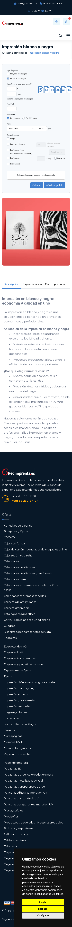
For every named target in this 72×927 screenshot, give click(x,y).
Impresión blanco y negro (20, 688)
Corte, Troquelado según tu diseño (27, 619)
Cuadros (9, 625)
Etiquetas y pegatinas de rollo (23, 664)
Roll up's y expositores (18, 828)
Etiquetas (10, 638)
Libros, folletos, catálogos (20, 724)
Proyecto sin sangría (18, 78)
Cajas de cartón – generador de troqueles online (35, 549)
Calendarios (11, 561)
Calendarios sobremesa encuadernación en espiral (32, 588)
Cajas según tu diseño (18, 555)
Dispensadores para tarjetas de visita (27, 631)
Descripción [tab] (11, 284)
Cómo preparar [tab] (55, 284)
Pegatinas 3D (12, 768)
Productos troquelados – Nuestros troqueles (33, 822)
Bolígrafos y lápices (16, 531)
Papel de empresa (16, 762)
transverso (61, 158)
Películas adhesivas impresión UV (25, 792)
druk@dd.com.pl (25, 3)
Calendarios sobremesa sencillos (25, 596)
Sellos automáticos (16, 834)
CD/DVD (9, 537)
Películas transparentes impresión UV (28, 804)
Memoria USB (13, 742)
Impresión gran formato (19, 700)
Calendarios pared (16, 579)
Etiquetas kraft (13, 652)
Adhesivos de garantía (18, 525)
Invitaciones (11, 718)
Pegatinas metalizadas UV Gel (23, 780)
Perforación (14, 158)
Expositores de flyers (17, 670)
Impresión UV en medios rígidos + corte (29, 682)
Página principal (13, 52)
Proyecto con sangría (18, 74)
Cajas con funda (14, 543)
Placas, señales (13, 810)
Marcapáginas (13, 736)
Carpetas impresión (16, 608)
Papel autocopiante (17, 754)
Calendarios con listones (19, 567)
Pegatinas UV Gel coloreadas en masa (28, 774)
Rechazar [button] (43, 908)
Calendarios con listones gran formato (28, 573)
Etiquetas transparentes (20, 658)
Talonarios (10, 846)
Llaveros (9, 730)
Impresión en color (16, 694)
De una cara (15, 118)
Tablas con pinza (15, 840)
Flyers (8, 676)
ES (45, 10)
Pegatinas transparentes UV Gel (25, 786)
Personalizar (15, 164)
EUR (33, 10)
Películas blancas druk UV (21, 798)
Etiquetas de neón (16, 646)
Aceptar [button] (43, 902)
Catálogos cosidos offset (19, 614)
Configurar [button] (43, 915)
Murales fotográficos (17, 748)
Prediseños (11, 816)
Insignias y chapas (15, 712)
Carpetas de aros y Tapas (20, 602)
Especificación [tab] (32, 284)
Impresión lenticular (17, 706)
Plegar (12, 138)
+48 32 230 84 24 (51, 3)
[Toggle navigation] (68, 36)
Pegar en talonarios (17, 144)
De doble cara (31, 118)
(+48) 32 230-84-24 (24, 500)
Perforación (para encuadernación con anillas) (21, 152)
